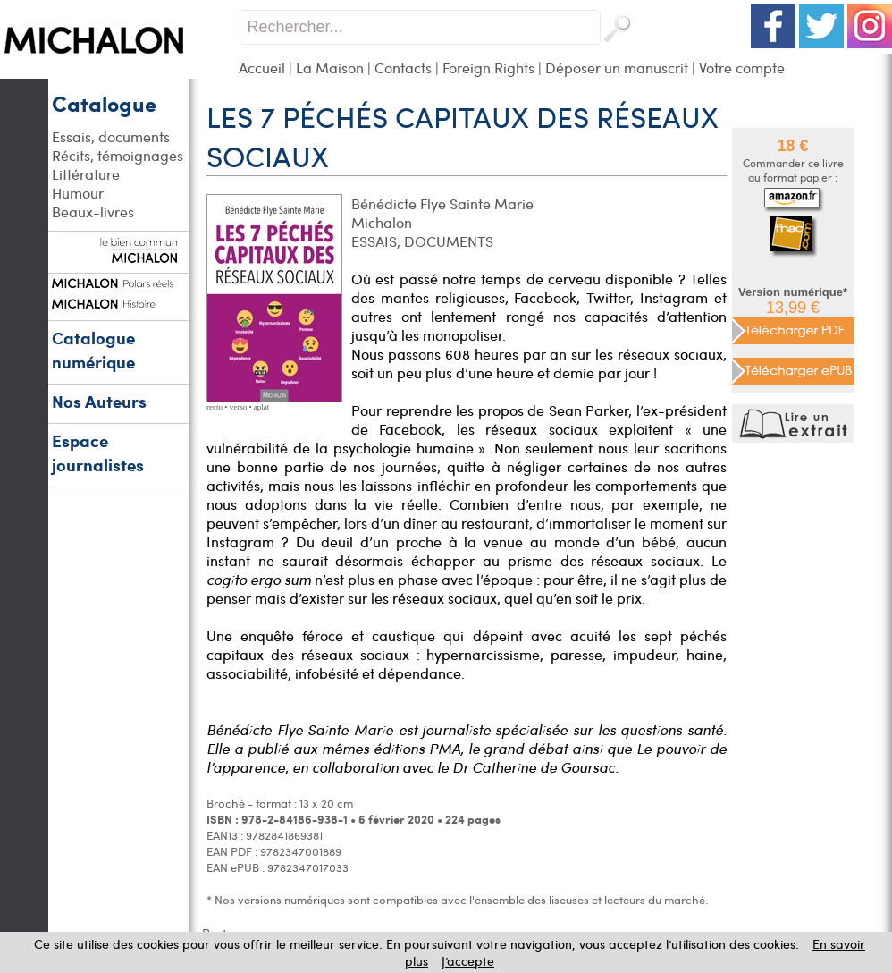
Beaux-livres (93, 211)
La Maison (330, 67)
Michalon (381, 222)
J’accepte (468, 960)
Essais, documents (111, 136)
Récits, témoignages (117, 155)
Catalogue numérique (93, 350)
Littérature (86, 174)
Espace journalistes (98, 452)
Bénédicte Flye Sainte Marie (442, 203)
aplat (262, 406)
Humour (78, 192)
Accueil (262, 67)
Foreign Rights (488, 67)
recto (214, 406)
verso (239, 406)
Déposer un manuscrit (616, 67)
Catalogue (104, 103)
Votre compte (742, 67)
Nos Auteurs (99, 401)
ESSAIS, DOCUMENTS (422, 241)
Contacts (403, 67)
